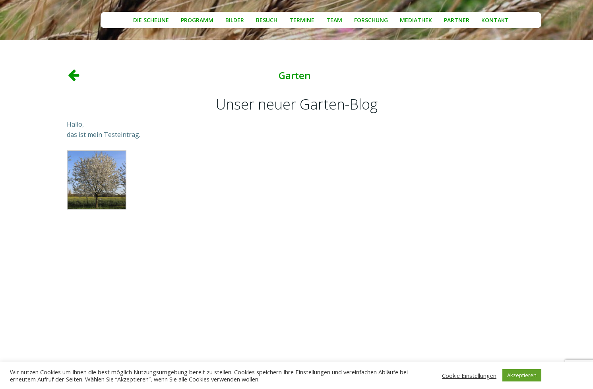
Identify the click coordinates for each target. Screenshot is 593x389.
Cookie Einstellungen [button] (469, 375)
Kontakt (495, 20)
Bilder (234, 20)
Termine (301, 20)
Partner (456, 20)
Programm (197, 20)
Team (334, 20)
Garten (295, 75)
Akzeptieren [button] (522, 375)
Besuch (266, 20)
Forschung (371, 20)
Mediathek (416, 20)
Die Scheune (151, 20)
